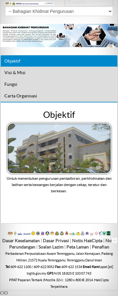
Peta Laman (78, 246)
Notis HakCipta (87, 240)
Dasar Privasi (56, 240)
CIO (4, 292)
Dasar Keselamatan (21, 240)
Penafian (100, 246)
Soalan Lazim (50, 246)
